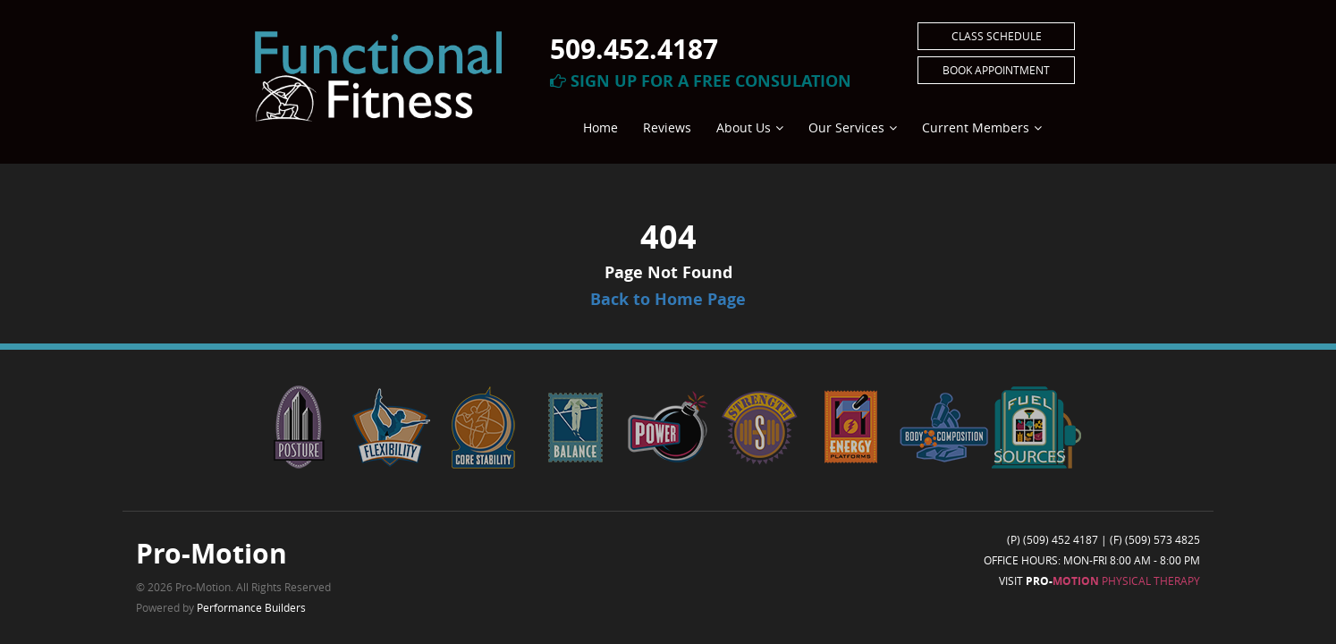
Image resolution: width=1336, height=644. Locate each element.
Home (600, 127)
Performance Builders (251, 607)
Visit (1099, 580)
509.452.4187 (634, 48)
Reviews (667, 127)
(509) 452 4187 (1060, 539)
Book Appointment (996, 70)
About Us (743, 127)
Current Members (975, 127)
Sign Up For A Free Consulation (700, 81)
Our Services (846, 127)
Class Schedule (996, 36)
